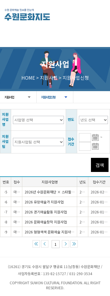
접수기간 (71, 141)
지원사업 (9, 97)
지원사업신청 (48, 97)
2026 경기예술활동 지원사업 (46, 211)
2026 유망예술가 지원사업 (44, 201)
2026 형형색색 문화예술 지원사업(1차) (53, 231)
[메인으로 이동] (27, 14)
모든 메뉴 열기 (99, 14)
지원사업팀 (5, 141)
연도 (71, 119)
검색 (99, 164)
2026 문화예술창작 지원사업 (46, 221)
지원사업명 (5, 119)
